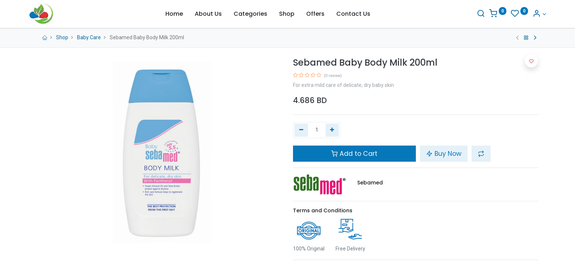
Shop (62, 37)
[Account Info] (532, 14)
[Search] (473, 14)
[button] (481, 154)
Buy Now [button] (443, 153)
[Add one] (332, 130)
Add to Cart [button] (354, 153)
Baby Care (89, 37)
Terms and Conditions (322, 210)
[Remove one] (301, 130)
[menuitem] (174, 14)
